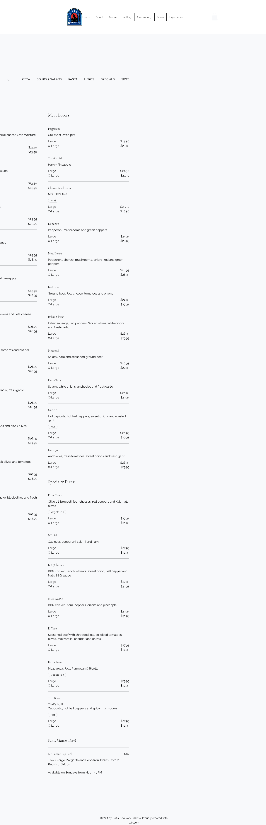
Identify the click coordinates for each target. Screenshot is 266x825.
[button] (215, 16)
